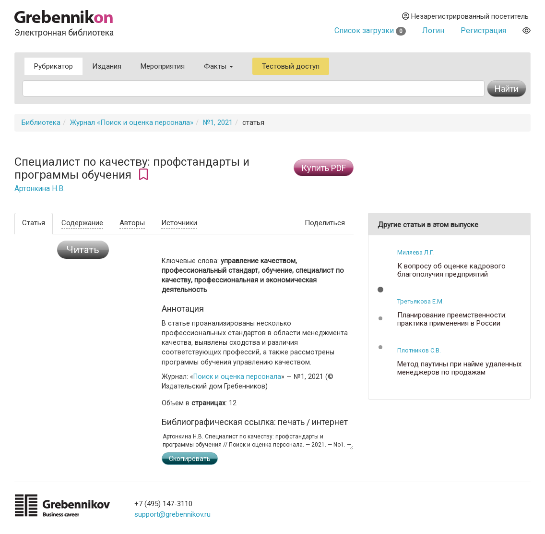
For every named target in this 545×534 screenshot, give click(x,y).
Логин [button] (433, 30)
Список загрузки (370, 30)
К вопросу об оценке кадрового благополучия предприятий (451, 270)
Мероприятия (163, 66)
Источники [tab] (179, 222)
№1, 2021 (218, 122)
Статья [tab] (33, 222)
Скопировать (190, 458)
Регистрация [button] (483, 30)
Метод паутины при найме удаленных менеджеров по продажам (459, 368)
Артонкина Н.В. (39, 188)
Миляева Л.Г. (416, 252)
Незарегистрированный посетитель (465, 16)
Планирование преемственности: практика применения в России (452, 319)
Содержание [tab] (82, 222)
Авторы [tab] (132, 222)
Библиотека (41, 122)
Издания (106, 66)
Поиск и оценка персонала (237, 376)
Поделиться (325, 222)
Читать (83, 249)
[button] (380, 289)
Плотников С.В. (419, 350)
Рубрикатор (53, 66)
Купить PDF (323, 168)
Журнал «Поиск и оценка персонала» (131, 122)
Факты (218, 66)
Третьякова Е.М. (420, 301)
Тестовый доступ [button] (291, 66)
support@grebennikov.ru (172, 514)
